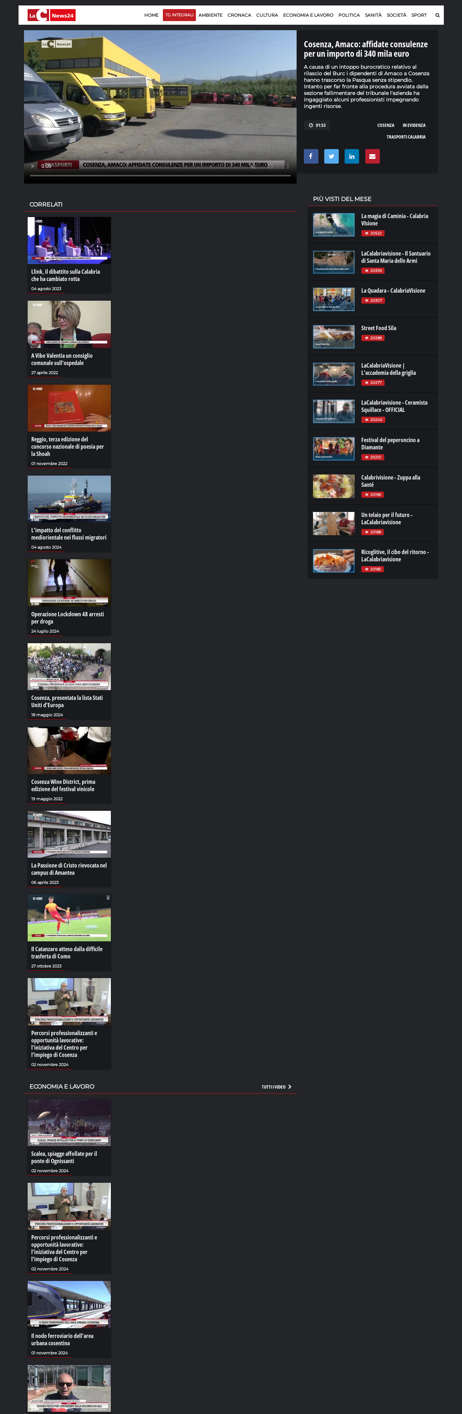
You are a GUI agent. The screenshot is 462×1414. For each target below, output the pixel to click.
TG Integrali (179, 14)
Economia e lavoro (308, 15)
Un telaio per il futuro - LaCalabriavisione (387, 518)
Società (396, 15)
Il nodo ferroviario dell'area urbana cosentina (62, 1339)
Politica (349, 15)
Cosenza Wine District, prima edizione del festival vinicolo (63, 785)
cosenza (385, 125)
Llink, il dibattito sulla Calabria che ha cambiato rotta (65, 275)
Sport (419, 15)
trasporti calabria (406, 136)
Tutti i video (277, 1086)
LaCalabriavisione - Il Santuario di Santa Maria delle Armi (396, 257)
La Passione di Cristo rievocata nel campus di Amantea (69, 869)
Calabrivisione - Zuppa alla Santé (390, 481)
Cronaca (239, 15)
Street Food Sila (378, 328)
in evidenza (414, 125)
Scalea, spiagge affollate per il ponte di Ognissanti (64, 1157)
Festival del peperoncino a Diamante (390, 443)
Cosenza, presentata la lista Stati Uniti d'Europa (67, 701)
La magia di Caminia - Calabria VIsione (394, 219)
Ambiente (210, 15)
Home (151, 15)
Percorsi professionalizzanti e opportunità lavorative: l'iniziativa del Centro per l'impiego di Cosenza (64, 1044)
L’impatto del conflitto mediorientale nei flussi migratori (69, 533)
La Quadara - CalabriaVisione (393, 291)
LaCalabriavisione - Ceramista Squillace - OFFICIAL (394, 406)
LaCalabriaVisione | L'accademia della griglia (388, 369)
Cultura (267, 15)
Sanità (373, 15)
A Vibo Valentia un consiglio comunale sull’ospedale (62, 359)
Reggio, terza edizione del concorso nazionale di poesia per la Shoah (67, 446)
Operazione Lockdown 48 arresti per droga (67, 617)
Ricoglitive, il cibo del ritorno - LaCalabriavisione (395, 555)
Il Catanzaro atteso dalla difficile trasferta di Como (67, 952)
